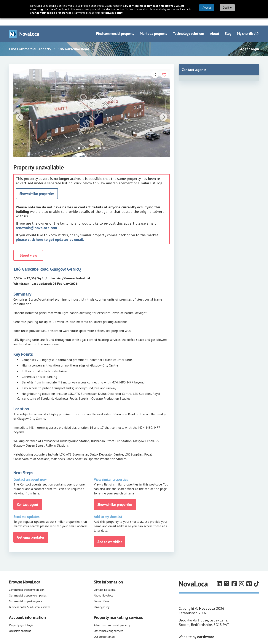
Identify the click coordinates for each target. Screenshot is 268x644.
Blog (228, 26)
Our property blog (104, 629)
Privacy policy (101, 600)
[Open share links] (155, 67)
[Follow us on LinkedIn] (219, 576)
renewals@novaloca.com (36, 220)
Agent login (249, 41)
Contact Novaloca (105, 582)
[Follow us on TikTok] (256, 576)
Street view (28, 248)
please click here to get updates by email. (50, 232)
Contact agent (27, 497)
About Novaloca (103, 588)
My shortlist (248, 26)
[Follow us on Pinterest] (249, 576)
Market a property (153, 26)
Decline (227, 7)
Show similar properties (37, 186)
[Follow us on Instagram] (241, 576)
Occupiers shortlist (20, 623)
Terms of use (101, 594)
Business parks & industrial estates (29, 600)
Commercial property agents (25, 594)
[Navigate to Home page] (24, 26)
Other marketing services (108, 623)
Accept (206, 7)
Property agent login (21, 618)
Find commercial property (115, 26)
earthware (205, 629)
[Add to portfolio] (164, 67)
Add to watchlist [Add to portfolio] (109, 534)
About (214, 26)
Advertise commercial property (112, 618)
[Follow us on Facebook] (234, 576)
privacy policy (113, 13)
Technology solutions (188, 26)
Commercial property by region (26, 582)
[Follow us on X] (226, 576)
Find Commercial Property (30, 41)
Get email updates (30, 530)
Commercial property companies (28, 588)
